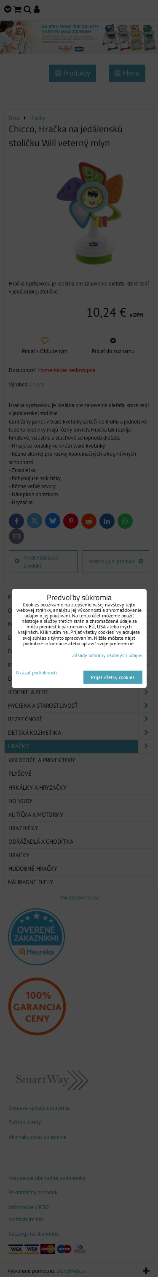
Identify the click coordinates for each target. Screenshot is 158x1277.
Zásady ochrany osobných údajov (107, 655)
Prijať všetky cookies (112, 677)
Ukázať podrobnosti (36, 672)
